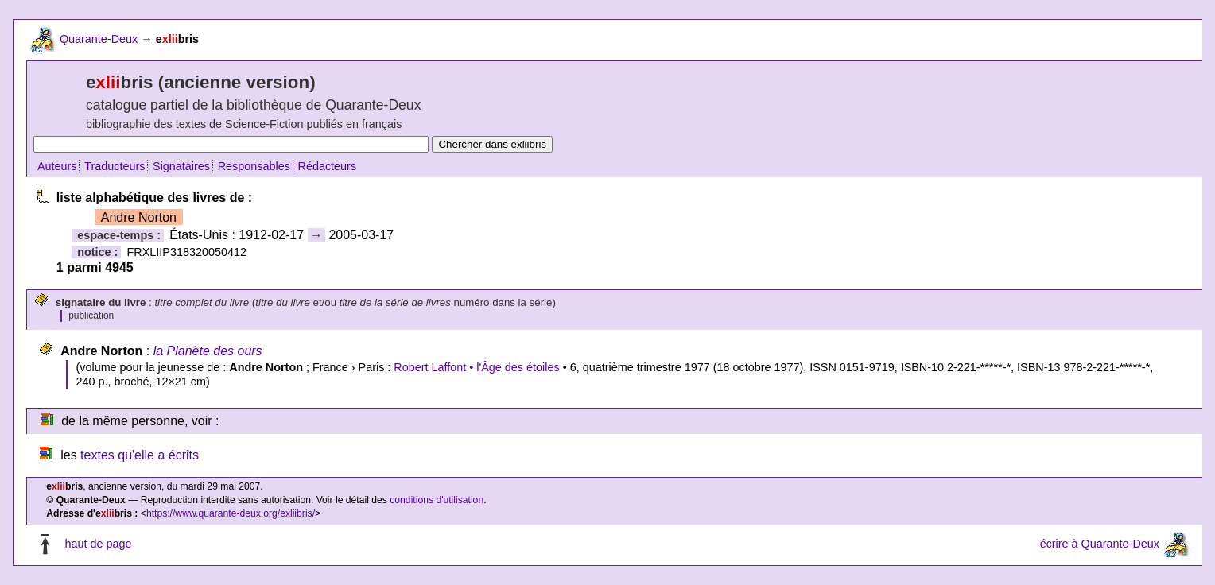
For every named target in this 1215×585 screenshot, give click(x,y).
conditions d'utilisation (436, 500)
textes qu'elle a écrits (139, 455)
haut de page (97, 543)
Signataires (181, 166)
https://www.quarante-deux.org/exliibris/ (230, 513)
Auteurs (57, 166)
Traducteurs (114, 166)
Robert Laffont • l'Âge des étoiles (476, 367)
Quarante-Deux (99, 39)
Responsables (254, 166)
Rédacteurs (327, 166)
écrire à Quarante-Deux (1099, 543)
